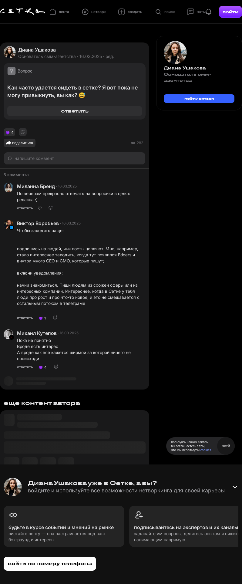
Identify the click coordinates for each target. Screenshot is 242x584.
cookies (205, 450)
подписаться (199, 98)
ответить (75, 110)
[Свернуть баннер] (234, 487)
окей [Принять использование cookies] (226, 445)
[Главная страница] (22, 11)
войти (230, 12)
